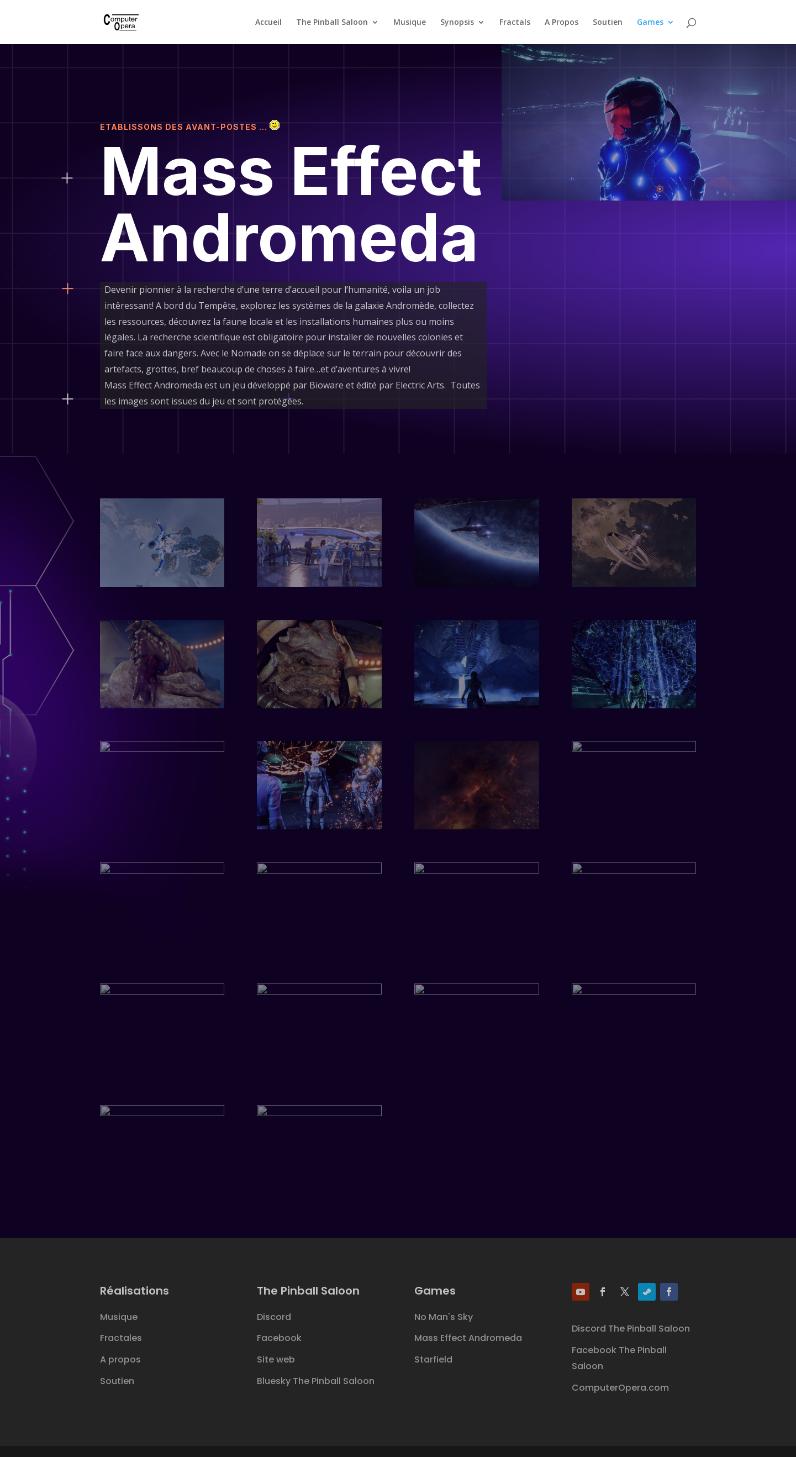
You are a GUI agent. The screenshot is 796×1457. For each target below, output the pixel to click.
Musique (409, 22)
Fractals (514, 22)
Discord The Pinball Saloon (631, 1328)
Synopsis (457, 22)
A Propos (561, 22)
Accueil (268, 22)
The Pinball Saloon (332, 22)
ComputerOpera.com (620, 1387)
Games (650, 22)
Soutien (608, 22)
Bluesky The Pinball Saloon (316, 1381)
